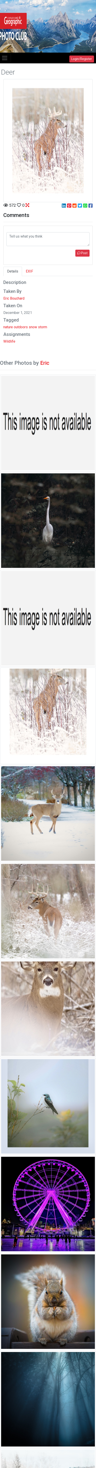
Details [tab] (12, 271)
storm (42, 327)
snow (33, 327)
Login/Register (81, 59)
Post (82, 253)
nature (8, 327)
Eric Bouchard (13, 298)
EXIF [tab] (29, 271)
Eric (44, 363)
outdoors (21, 327)
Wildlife (9, 341)
